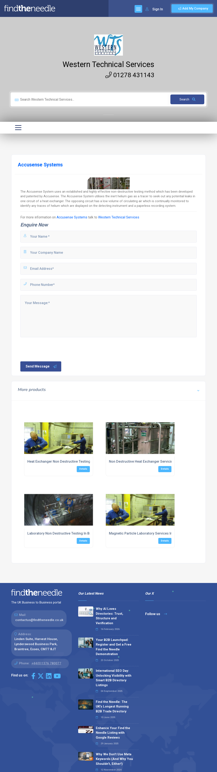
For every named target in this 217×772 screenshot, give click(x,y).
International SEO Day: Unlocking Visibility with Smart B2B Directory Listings (113, 678)
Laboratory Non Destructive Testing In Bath (60, 533)
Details (83, 469)
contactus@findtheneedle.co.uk (39, 620)
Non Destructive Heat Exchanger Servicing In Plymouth (151, 461)
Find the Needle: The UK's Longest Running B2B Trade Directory (112, 706)
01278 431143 (129, 75)
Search (187, 99)
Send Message (41, 366)
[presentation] (52, 349)
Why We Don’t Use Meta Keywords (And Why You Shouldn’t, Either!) (114, 759)
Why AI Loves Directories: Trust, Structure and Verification (109, 616)
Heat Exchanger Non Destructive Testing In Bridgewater (70, 461)
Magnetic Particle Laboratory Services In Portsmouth (150, 533)
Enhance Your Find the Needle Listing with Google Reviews (113, 732)
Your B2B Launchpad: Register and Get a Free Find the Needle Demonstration (113, 647)
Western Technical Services (108, 64)
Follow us (156, 614)
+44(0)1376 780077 (46, 663)
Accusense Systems (72, 217)
